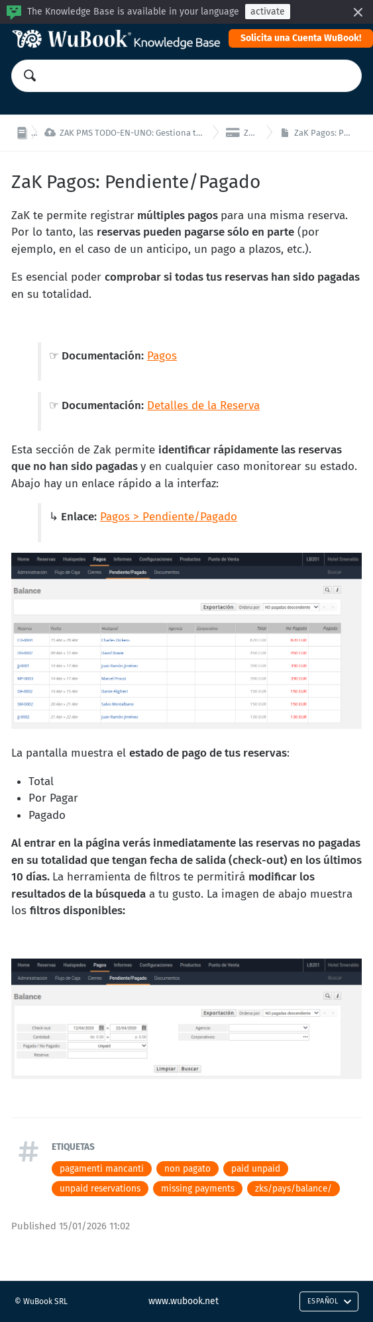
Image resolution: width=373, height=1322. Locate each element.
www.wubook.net (183, 1301)
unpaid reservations (100, 1188)
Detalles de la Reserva (203, 405)
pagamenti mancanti (102, 1168)
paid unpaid (255, 1168)
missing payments (198, 1188)
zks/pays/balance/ (293, 1188)
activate (267, 11)
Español (329, 1301)
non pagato (187, 1168)
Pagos (162, 356)
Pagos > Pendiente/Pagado (168, 517)
